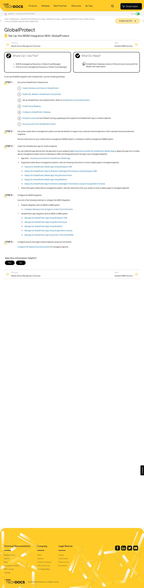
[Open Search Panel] (112, 6)
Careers (40, 559)
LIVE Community (43, 566)
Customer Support (44, 562)
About (39, 555)
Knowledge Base (43, 569)
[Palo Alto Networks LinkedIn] (123, 550)
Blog (5, 562)
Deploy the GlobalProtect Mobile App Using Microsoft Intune (48, 175)
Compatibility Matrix (11, 566)
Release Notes (9, 555)
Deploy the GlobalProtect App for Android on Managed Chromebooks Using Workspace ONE (61, 171)
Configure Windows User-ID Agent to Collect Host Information (49, 209)
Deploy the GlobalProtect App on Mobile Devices (78, 19)
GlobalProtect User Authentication (75, 100)
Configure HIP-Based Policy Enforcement (34, 247)
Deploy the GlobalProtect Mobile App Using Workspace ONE (48, 167)
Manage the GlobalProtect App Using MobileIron (44, 226)
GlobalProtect (14, 19)
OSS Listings (9, 569)
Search (6, 559)
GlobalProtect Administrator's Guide (33, 19)
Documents (62, 566)
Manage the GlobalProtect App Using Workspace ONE (46, 218)
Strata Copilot (130, 6)
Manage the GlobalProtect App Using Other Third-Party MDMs (49, 235)
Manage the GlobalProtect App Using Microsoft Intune (46, 222)
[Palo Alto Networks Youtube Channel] (135, 550)
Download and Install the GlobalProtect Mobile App (94, 151)
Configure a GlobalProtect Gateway (36, 112)
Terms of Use (63, 562)
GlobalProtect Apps (53, 19)
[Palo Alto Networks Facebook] (117, 550)
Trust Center (63, 559)
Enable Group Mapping (31, 106)
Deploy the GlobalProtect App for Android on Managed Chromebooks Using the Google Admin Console (65, 184)
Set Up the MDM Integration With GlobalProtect (21, 21)
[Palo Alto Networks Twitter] (129, 550)
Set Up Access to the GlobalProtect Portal (38, 124)
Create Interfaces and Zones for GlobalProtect (40, 88)
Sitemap (7, 573)
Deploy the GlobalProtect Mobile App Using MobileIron (46, 179)
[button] (142, 470)
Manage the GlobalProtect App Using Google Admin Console (48, 230)
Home (6, 19)
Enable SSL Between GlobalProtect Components (41, 94)
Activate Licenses (29, 118)
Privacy (61, 555)
